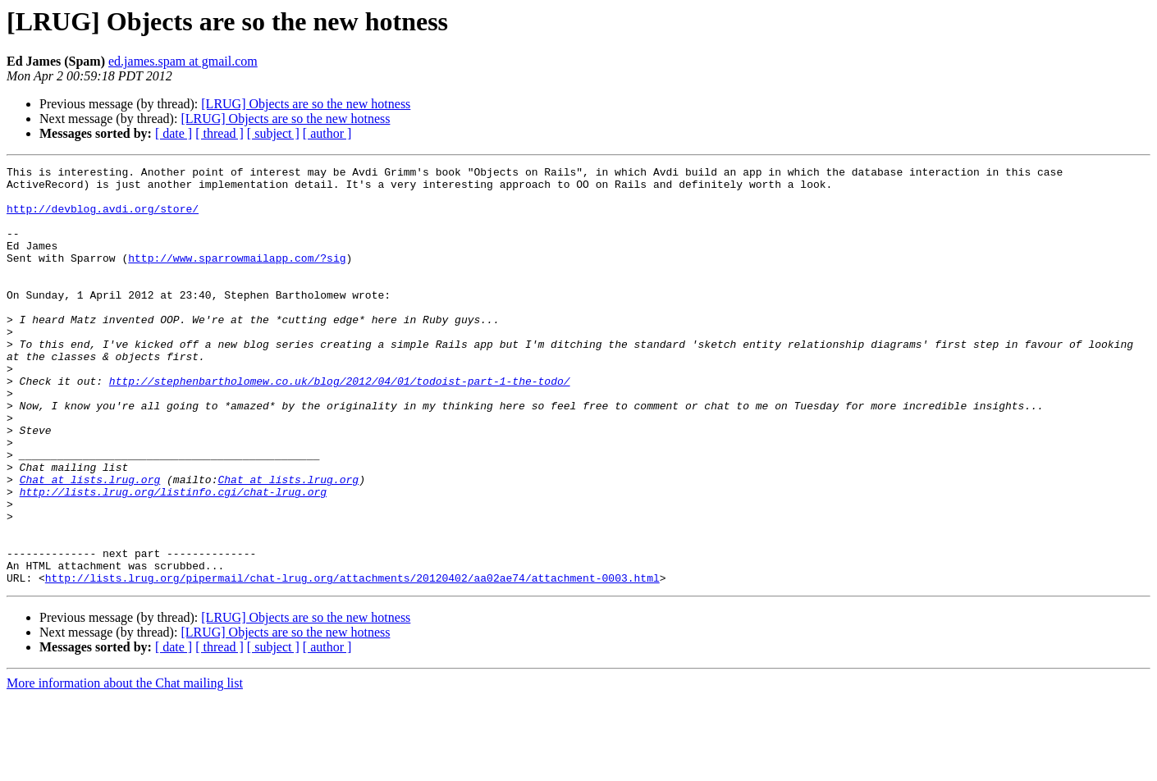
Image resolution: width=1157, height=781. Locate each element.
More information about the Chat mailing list (125, 767)
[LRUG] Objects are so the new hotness (305, 104)
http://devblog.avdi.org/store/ (103, 218)
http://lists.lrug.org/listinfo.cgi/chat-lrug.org (173, 557)
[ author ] (327, 133)
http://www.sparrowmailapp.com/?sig (236, 277)
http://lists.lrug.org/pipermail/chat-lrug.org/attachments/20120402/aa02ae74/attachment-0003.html (352, 661)
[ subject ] (273, 133)
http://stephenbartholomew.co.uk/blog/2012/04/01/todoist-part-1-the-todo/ (339, 425)
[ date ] (173, 133)
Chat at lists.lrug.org (90, 543)
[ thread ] (219, 133)
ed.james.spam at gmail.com (183, 61)
